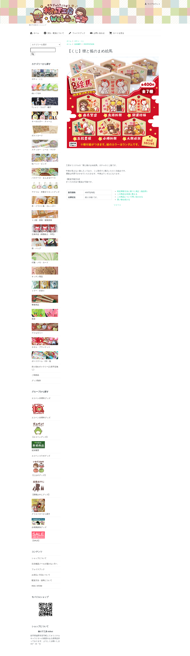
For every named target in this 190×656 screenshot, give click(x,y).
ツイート (117, 205)
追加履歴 (77, 44)
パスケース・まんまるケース (45, 173)
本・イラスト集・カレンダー (45, 201)
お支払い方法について (41, 575)
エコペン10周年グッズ (41, 410)
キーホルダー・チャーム (45, 117)
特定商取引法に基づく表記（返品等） (132, 191)
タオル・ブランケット (45, 342)
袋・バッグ (45, 243)
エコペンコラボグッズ (41, 456)
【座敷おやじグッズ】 (41, 487)
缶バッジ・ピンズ (45, 159)
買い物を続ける (123, 200)
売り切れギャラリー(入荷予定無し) (45, 368)
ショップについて (39, 558)
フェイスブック (76, 33)
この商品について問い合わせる (130, 197)
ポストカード (45, 131)
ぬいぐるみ (45, 88)
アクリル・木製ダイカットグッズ (45, 187)
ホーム (34, 33)
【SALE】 (38, 536)
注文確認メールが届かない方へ (45, 564)
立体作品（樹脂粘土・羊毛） (45, 229)
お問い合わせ (97, 33)
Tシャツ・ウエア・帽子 (45, 102)
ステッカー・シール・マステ (45, 145)
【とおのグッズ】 (39, 468)
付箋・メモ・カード (45, 258)
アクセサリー (45, 328)
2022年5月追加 (89, 44)
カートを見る (116, 33)
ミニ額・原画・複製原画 (45, 215)
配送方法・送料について (42, 580)
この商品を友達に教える (127, 194)
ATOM (39, 586)
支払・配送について (54, 33)
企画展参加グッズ (39, 523)
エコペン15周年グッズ (41, 398)
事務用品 (45, 300)
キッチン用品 (45, 272)
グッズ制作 (36, 380)
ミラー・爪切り (45, 286)
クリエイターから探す (41, 507)
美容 (45, 314)
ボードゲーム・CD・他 (45, 356)
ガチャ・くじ (79, 41)
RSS (33, 586)
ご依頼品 (35, 375)
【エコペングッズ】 (40, 430)
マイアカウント (152, 4)
